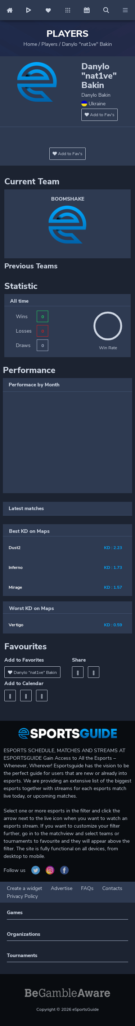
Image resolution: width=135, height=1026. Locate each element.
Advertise (61, 888)
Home (30, 44)
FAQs (87, 888)
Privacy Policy (22, 896)
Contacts (112, 888)
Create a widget (24, 888)
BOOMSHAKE (67, 199)
